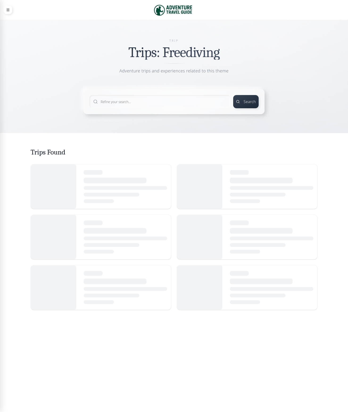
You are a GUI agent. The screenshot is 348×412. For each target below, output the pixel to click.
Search (246, 101)
